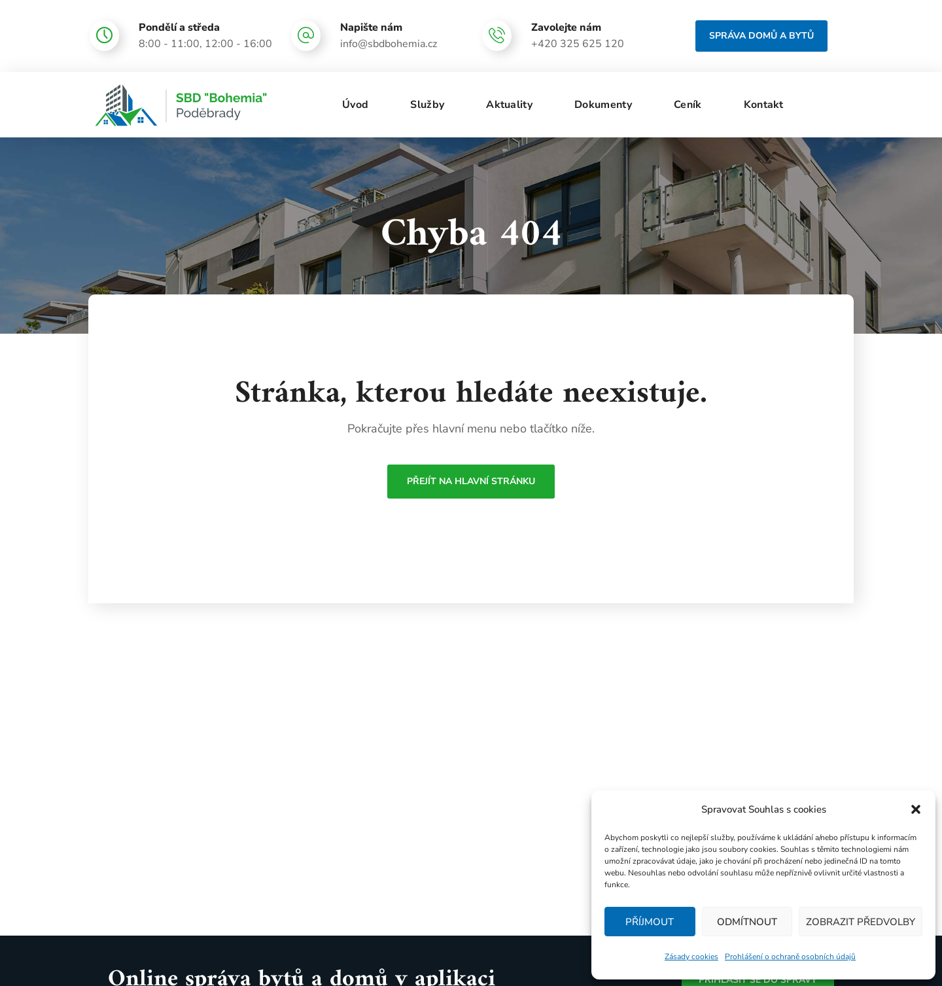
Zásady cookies (691, 956)
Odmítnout (747, 921)
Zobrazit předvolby (860, 921)
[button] (915, 809)
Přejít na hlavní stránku (471, 481)
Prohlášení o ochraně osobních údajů (790, 956)
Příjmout (649, 921)
